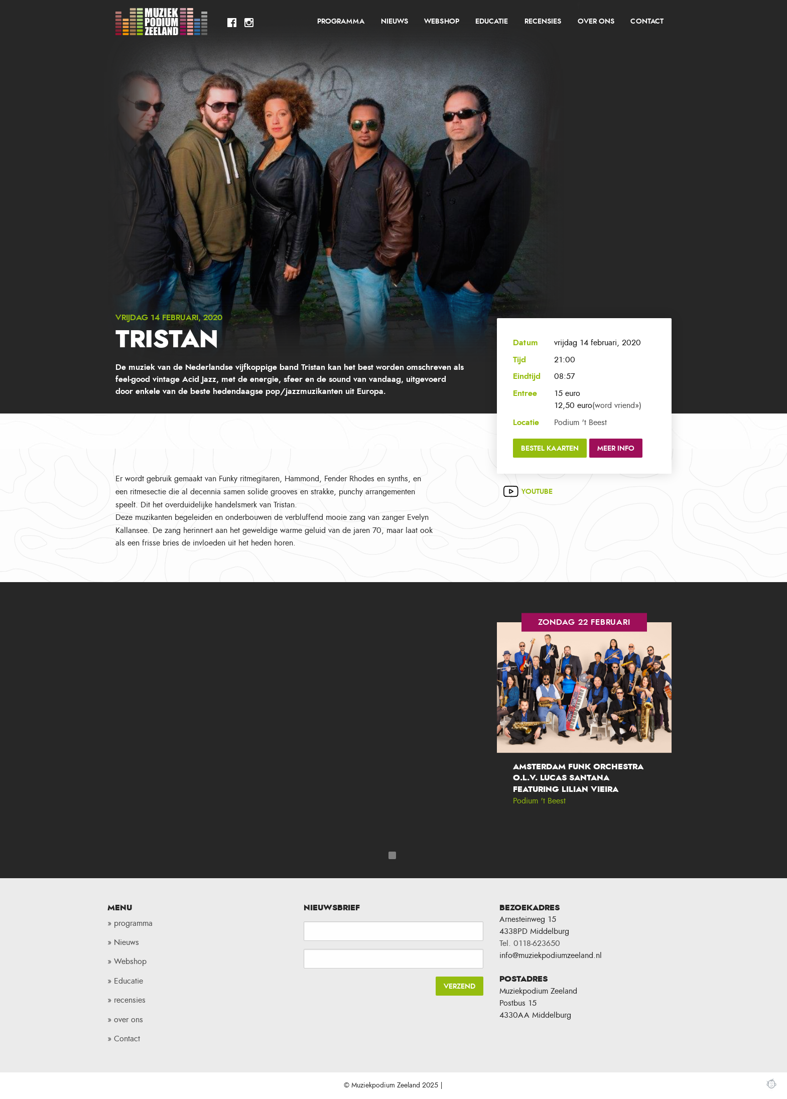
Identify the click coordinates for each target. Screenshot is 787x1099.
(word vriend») (616, 405)
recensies (542, 21)
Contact (646, 21)
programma (340, 21)
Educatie (491, 21)
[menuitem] (341, 21)
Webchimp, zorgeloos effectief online (771, 1083)
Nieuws (394, 21)
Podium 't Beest (580, 423)
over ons (596, 21)
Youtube (537, 491)
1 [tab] (392, 855)
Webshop (441, 21)
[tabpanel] (584, 722)
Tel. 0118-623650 (529, 943)
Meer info (615, 448)
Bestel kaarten (550, 448)
